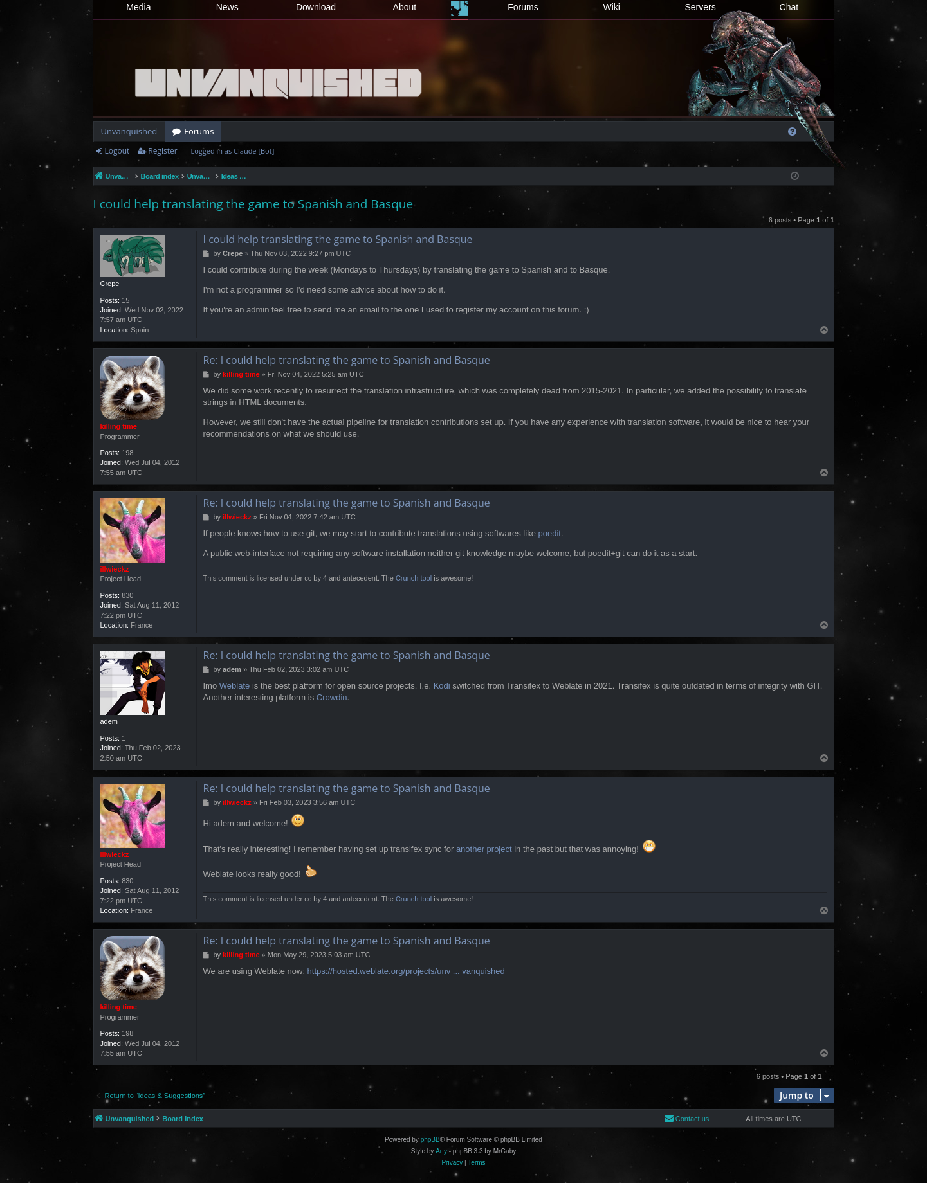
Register (162, 150)
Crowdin (332, 697)
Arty (441, 1151)
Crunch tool (414, 578)
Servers (699, 7)
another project (484, 849)
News (227, 7)
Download (316, 7)
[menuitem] (792, 131)
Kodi (442, 686)
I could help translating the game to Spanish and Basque (253, 203)
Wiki (611, 7)
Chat (789, 7)
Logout (117, 150)
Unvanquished (129, 131)
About (405, 7)
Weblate (234, 686)
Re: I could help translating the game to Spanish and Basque (346, 360)
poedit (549, 533)
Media (138, 7)
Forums (523, 7)
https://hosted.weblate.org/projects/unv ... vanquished (406, 971)
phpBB (430, 1139)
